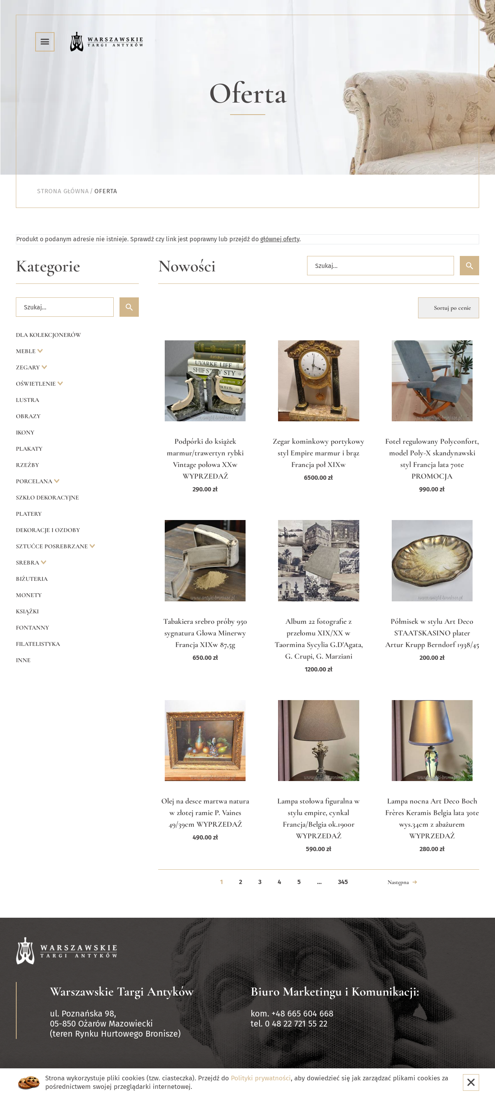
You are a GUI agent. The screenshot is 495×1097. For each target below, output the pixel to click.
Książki (27, 611)
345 (343, 882)
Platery (29, 514)
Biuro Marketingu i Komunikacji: (335, 991)
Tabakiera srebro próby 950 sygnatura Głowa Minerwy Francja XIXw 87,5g (205, 633)
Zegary (28, 367)
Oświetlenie (36, 384)
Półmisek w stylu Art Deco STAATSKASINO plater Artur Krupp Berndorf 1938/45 (432, 633)
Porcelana (35, 481)
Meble (26, 351)
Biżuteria (32, 579)
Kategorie (48, 266)
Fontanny (32, 628)
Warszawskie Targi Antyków (122, 991)
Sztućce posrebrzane (52, 546)
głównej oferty (279, 239)
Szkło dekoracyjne (47, 497)
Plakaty (29, 449)
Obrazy (28, 416)
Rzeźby (27, 465)
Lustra (27, 400)
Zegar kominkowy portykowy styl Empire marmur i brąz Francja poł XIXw (318, 453)
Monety (29, 595)
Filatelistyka (38, 644)
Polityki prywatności (261, 1078)
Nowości (187, 266)
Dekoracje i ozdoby (48, 530)
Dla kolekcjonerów (48, 335)
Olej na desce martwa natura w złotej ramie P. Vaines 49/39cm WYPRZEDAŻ (205, 813)
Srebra (28, 563)
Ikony (25, 432)
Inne (23, 660)
